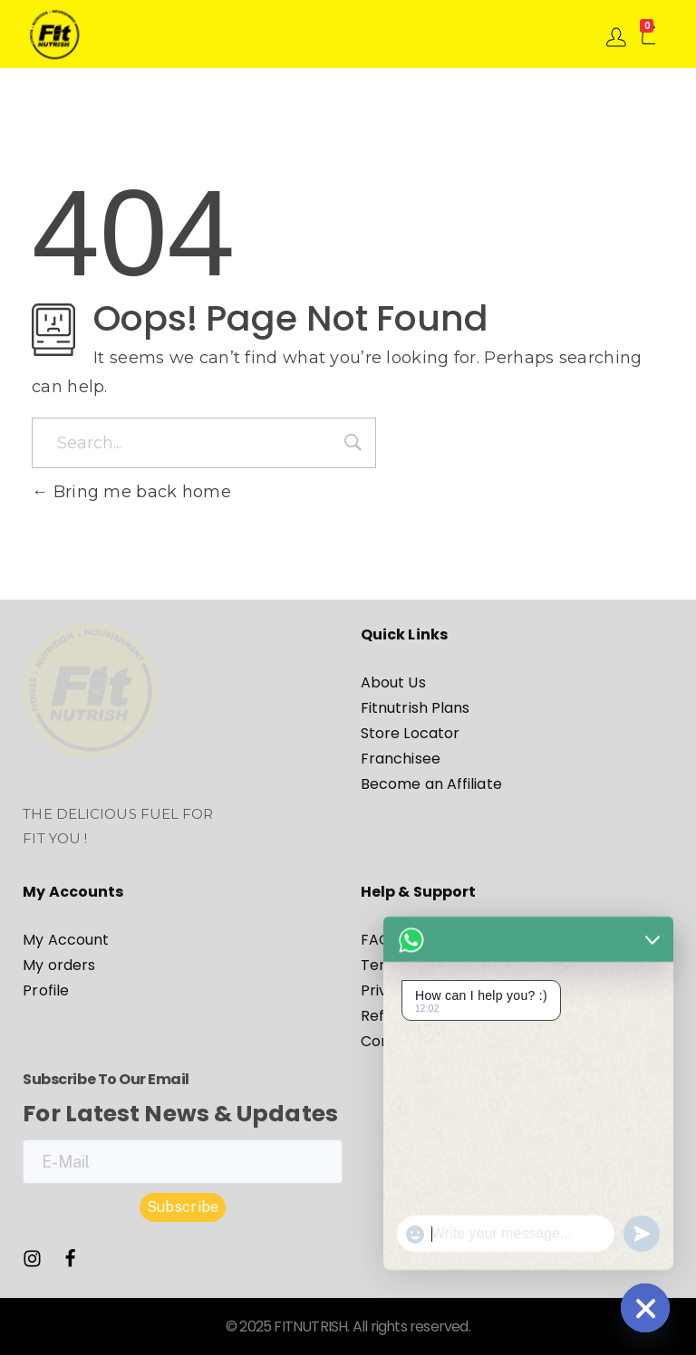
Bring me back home (131, 492)
